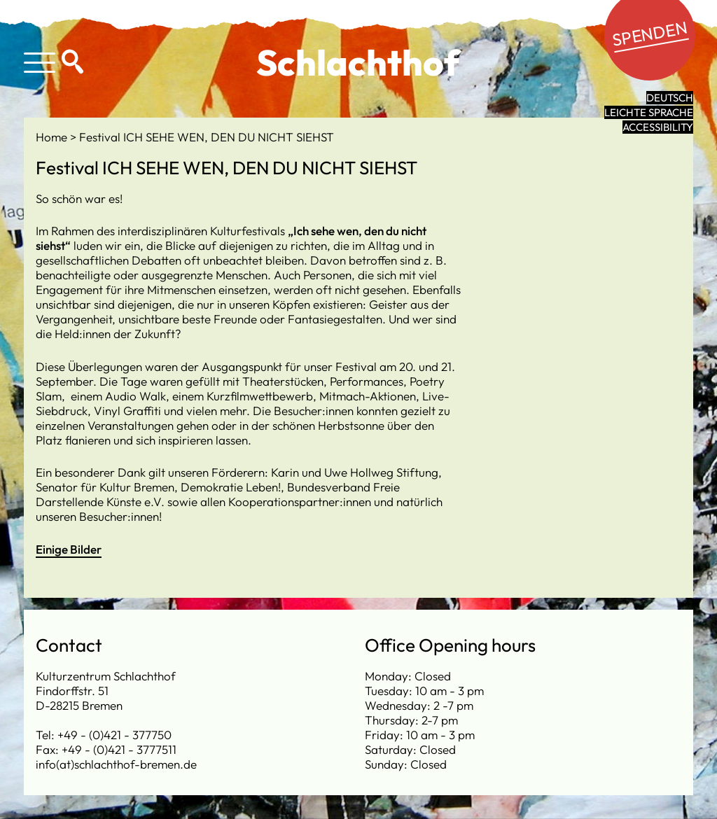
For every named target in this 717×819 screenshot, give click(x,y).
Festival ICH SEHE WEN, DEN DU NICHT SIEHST (206, 137)
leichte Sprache (648, 112)
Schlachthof (358, 62)
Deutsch (669, 97)
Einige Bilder (69, 549)
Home (53, 137)
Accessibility (657, 127)
